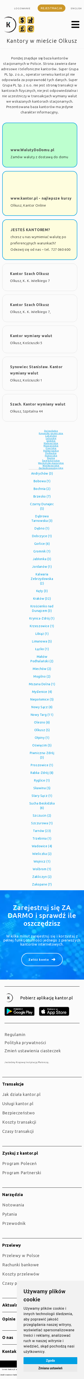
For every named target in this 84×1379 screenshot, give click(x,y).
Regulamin (15, 1034)
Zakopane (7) (42, 884)
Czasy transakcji (18, 1131)
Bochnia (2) (42, 489)
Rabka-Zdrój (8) (42, 773)
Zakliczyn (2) (42, 877)
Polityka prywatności (25, 1042)
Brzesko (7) (42, 496)
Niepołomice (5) (42, 699)
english (76, 8)
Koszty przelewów (20, 1274)
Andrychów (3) (42, 473)
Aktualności (14, 1305)
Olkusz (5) (42, 730)
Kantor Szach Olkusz (29, 274)
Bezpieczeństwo (18, 1113)
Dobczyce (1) (42, 536)
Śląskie (51, 458)
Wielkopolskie (51, 465)
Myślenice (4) (42, 692)
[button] (75, 25)
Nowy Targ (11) (42, 715)
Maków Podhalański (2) (42, 659)
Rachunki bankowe (20, 1264)
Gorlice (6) (42, 543)
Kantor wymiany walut (31, 336)
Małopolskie (51, 443)
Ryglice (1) (42, 780)
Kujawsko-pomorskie (51, 433)
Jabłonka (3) (42, 559)
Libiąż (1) (42, 633)
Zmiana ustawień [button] (50, 1368)
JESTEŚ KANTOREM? (30, 230)
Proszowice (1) (42, 765)
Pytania (9, 1214)
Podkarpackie (51, 450)
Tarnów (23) (42, 831)
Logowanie (22, 8)
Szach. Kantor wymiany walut (38, 404)
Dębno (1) (41, 528)
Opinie (9, 1319)
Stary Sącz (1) (42, 796)
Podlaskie (50, 453)
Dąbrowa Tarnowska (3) (42, 518)
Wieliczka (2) (42, 854)
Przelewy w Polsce (21, 1255)
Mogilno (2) (42, 676)
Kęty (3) (42, 591)
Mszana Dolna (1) (42, 684)
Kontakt (10, 1351)
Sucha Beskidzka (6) (42, 806)
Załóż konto (38, 959)
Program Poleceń (19, 1163)
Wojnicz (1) (42, 861)
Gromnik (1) (42, 551)
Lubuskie (51, 438)
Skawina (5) (42, 788)
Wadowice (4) (42, 846)
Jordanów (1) (42, 566)
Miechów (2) (42, 669)
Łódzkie (51, 440)
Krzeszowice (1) (42, 626)
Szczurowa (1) (42, 823)
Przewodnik (14, 1223)
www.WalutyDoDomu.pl (32, 150)
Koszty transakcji (19, 1122)
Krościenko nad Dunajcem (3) (41, 608)
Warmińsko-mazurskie (51, 463)
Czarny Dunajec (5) (42, 506)
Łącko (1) (42, 649)
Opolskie (50, 448)
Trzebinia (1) (42, 838)
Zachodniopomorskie (51, 468)
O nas (7, 1337)
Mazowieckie (50, 445)
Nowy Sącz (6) (42, 707)
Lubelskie (51, 436)
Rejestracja (51, 8)
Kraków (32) (42, 598)
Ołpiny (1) (42, 737)
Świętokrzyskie (51, 460)
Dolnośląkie (51, 431)
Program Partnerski (21, 1172)
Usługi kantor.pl (18, 1103)
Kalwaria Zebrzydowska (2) (42, 578)
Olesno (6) (42, 722)
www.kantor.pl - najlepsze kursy (41, 198)
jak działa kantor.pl (21, 1094)
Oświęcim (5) (42, 745)
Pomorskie (51, 455)
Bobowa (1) (42, 481)
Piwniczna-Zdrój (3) (42, 755)
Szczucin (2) (42, 815)
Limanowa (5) (42, 641)
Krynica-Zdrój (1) (41, 618)
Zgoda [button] (50, 1360)
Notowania (13, 1205)
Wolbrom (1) (42, 869)
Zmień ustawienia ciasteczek (32, 1050)
